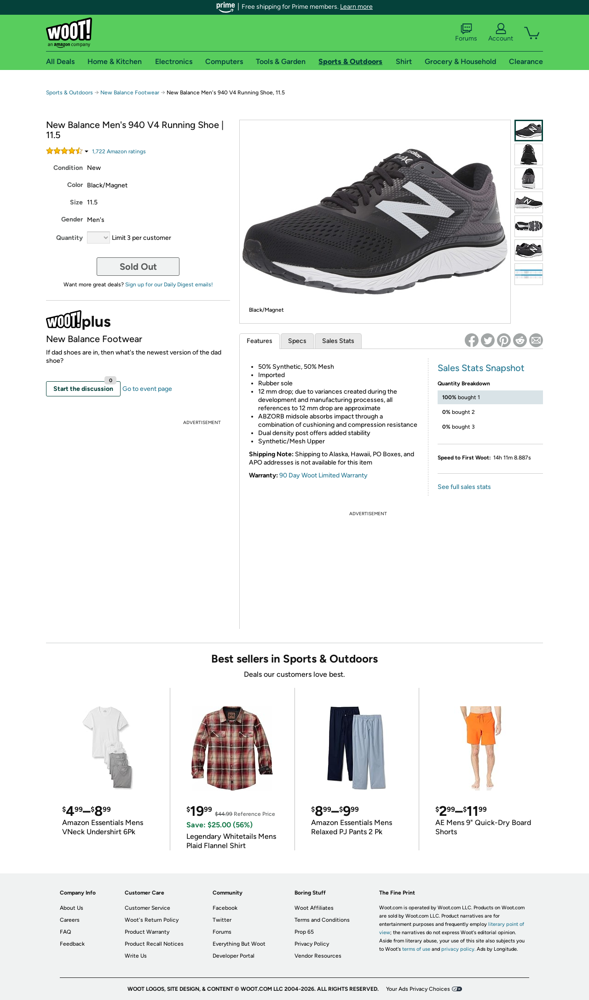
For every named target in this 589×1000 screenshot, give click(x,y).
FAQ (65, 932)
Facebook (225, 908)
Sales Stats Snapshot (481, 367)
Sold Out (138, 266)
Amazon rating (119, 151)
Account (500, 32)
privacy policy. (458, 949)
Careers (70, 920)
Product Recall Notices (154, 944)
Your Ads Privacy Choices (418, 989)
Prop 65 (304, 932)
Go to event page (147, 389)
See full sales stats (464, 487)
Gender (72, 219)
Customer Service (147, 908)
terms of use (416, 949)
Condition (68, 168)
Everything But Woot (239, 944)
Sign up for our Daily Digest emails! (169, 284)
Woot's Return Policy (152, 920)
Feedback (72, 944)
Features (259, 341)
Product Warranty (147, 932)
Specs (297, 341)
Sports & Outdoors (69, 92)
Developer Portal (233, 956)
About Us (71, 908)
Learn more (356, 7)
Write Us (136, 956)
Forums (466, 32)
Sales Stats (338, 341)
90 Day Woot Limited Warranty (323, 475)
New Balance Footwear (129, 92)
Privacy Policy (311, 944)
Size (76, 202)
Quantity (69, 238)
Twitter (222, 920)
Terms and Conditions (322, 920)
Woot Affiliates (314, 908)
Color (75, 185)
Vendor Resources (317, 956)
